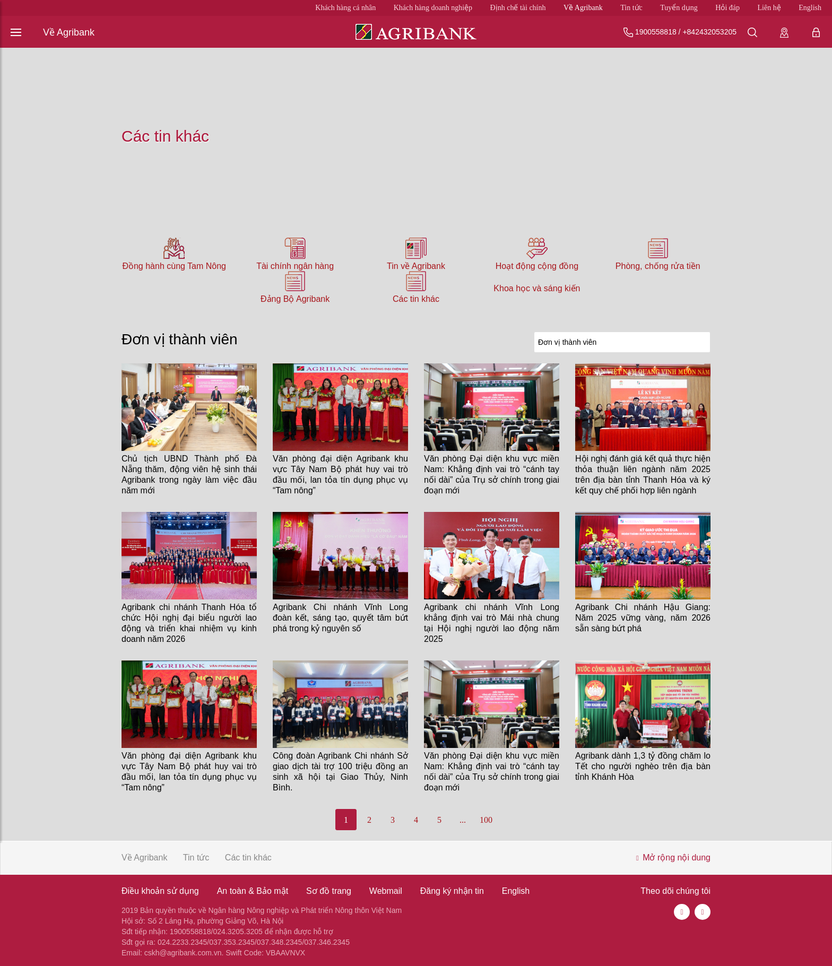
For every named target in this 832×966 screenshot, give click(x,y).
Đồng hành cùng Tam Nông (174, 266)
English (810, 8)
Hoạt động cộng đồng (537, 266)
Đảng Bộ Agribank (295, 298)
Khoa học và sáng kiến (536, 288)
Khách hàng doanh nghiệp (433, 8)
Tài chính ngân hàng (295, 266)
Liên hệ (769, 8)
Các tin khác (416, 298)
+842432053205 (709, 32)
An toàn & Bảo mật (253, 890)
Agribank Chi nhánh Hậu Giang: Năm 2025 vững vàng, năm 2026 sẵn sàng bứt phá (642, 618)
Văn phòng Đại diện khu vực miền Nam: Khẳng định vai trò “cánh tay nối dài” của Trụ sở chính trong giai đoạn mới (491, 474)
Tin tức (631, 8)
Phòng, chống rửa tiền (658, 266)
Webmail (385, 890)
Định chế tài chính (518, 8)
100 (486, 819)
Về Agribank (583, 8)
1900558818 (656, 32)
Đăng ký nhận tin (452, 890)
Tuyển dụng (679, 8)
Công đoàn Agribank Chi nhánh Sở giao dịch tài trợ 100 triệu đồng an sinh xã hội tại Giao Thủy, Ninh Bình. (340, 771)
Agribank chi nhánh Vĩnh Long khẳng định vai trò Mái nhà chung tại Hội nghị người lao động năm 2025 (491, 623)
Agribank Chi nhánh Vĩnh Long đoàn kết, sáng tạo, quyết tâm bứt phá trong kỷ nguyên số (340, 618)
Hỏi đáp (727, 8)
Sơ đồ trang (328, 890)
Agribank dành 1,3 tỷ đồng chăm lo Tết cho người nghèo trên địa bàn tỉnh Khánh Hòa (642, 766)
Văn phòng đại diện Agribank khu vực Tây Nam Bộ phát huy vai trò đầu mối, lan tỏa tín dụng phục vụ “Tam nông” (340, 474)
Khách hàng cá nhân (345, 8)
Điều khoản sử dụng (160, 890)
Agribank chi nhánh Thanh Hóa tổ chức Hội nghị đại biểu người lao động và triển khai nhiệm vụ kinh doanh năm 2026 (189, 623)
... (463, 819)
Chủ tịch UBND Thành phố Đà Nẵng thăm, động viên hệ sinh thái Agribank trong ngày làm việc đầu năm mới (189, 474)
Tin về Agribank (416, 266)
